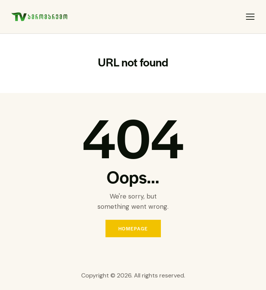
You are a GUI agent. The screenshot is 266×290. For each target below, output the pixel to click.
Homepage (133, 228)
